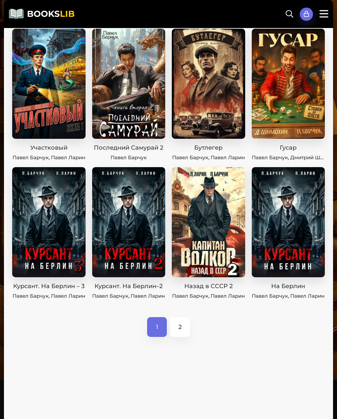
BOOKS (51, 14)
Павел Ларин (68, 157)
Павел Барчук (31, 157)
